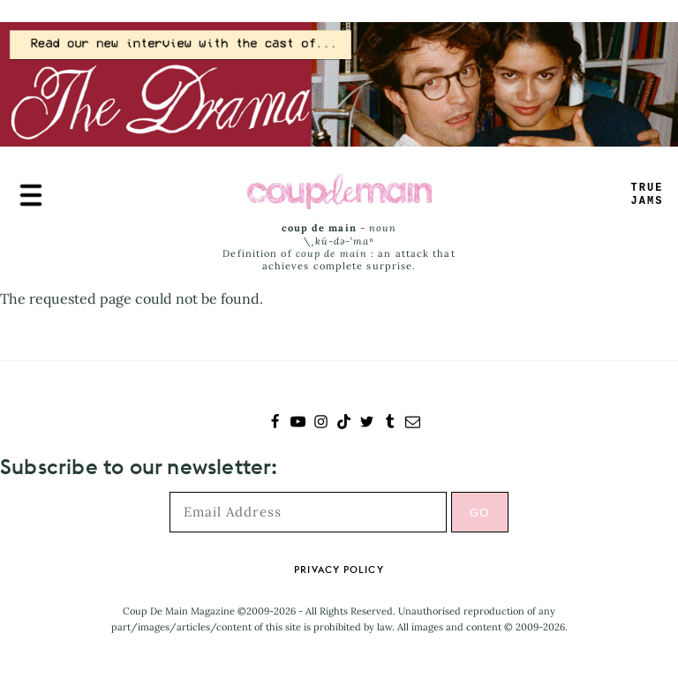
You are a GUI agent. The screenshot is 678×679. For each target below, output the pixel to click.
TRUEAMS (647, 194)
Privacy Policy (338, 569)
